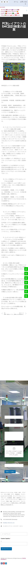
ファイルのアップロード (11, 443)
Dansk (17, 15)
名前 (6, 413)
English (8, 9)
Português (8, 13)
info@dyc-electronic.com (8, 522)
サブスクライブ (6, 548)
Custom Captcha (9, 460)
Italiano (7, 15)
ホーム (16, 2)
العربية (14, 13)
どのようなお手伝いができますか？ (13, 429)
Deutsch (8, 11)
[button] (26, 10)
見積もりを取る (10, 471)
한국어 (14, 11)
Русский (14, 9)
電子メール (8, 421)
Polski (12, 15)
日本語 (2, 7)
